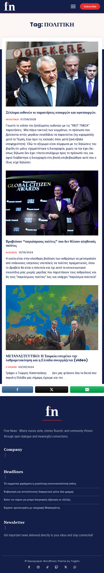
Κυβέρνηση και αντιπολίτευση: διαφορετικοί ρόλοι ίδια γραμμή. (39, 492)
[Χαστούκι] (9, 6)
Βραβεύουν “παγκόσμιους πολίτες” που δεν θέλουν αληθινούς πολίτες (51, 243)
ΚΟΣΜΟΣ (11, 252)
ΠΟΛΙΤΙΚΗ (12, 119)
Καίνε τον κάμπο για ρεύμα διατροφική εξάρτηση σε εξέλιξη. (37, 499)
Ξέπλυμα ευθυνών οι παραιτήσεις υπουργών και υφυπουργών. (51, 112)
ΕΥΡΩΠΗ (11, 367)
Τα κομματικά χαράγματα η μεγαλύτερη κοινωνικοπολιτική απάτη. (40, 483)
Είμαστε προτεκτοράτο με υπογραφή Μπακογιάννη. (32, 508)
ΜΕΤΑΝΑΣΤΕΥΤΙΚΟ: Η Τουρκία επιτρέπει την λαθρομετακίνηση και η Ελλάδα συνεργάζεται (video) (47, 358)
